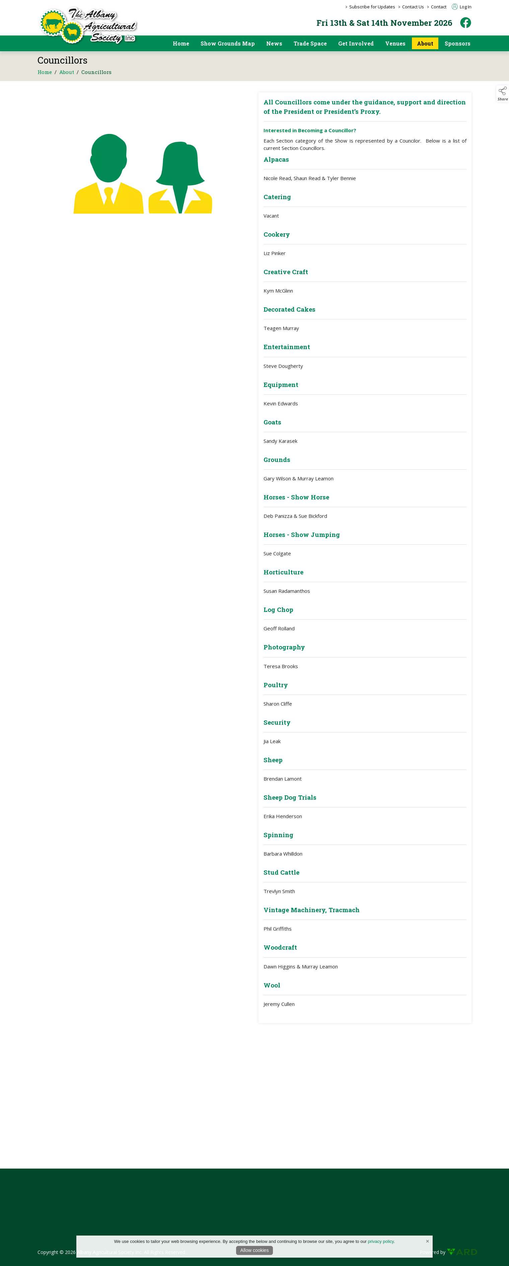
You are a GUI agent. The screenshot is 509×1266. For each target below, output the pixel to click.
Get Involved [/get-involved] (356, 43)
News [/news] (274, 43)
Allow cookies (254, 1250)
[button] (502, 93)
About (66, 74)
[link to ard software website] (459, 1252)
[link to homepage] (88, 26)
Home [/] (181, 43)
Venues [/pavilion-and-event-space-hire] (395, 43)
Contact (438, 7)
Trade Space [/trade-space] (310, 43)
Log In (461, 7)
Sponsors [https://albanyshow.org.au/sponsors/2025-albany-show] (457, 43)
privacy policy (381, 1241)
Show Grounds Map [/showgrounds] (228, 43)
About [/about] (425, 43)
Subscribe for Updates (372, 7)
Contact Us (413, 7)
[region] (254, 562)
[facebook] (465, 22)
